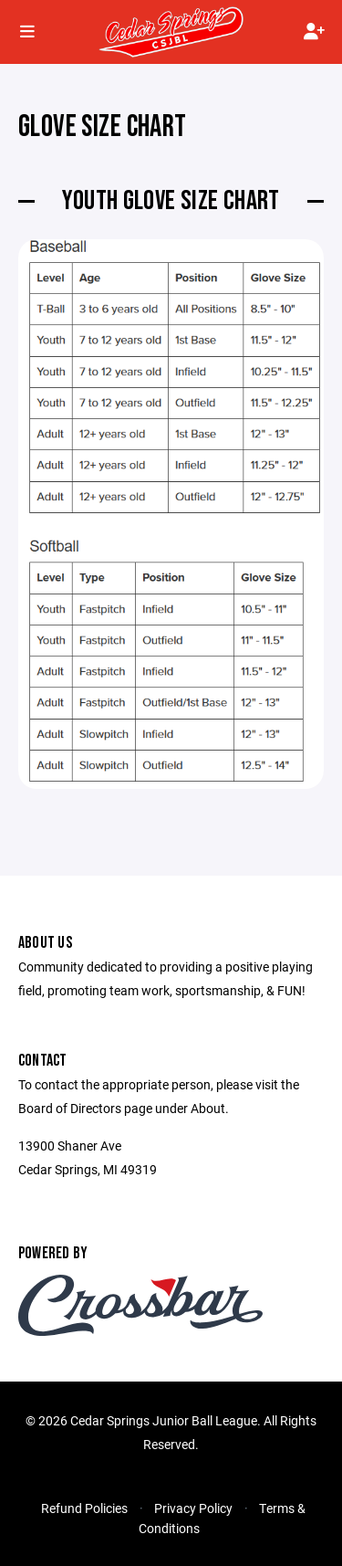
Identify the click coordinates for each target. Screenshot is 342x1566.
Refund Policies (84, 1508)
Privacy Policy (193, 1508)
